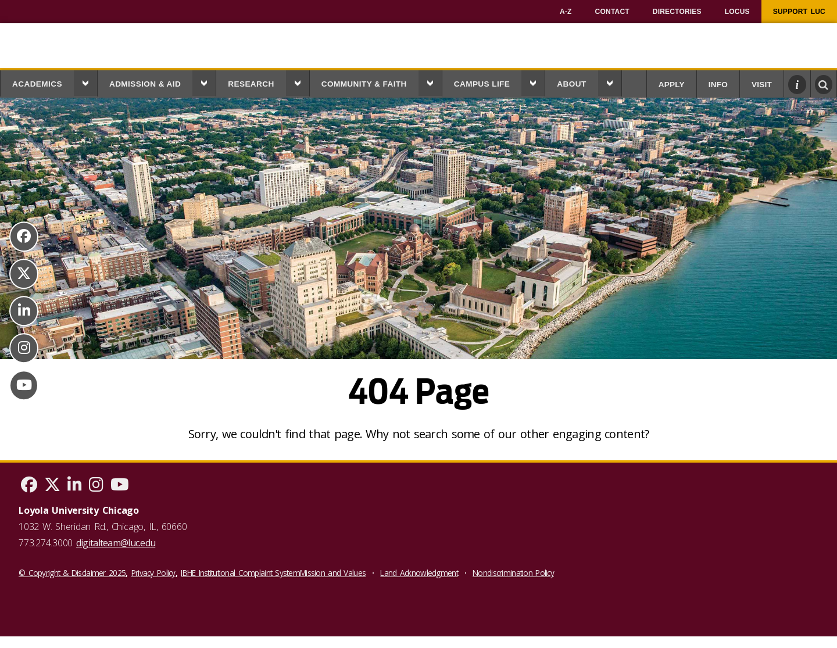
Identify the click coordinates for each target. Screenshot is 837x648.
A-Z (566, 12)
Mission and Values (333, 572)
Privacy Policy (153, 572)
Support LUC (799, 12)
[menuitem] (566, 11)
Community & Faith (364, 84)
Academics (37, 84)
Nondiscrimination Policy (513, 572)
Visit (762, 84)
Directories (677, 12)
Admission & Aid (145, 84)
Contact (612, 12)
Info (718, 84)
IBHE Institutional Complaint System (240, 572)
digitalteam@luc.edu (115, 542)
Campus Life (482, 84)
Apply (672, 84)
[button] (85, 83)
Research (251, 84)
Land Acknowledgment (418, 572)
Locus (737, 12)
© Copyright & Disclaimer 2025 (72, 572)
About (571, 84)
